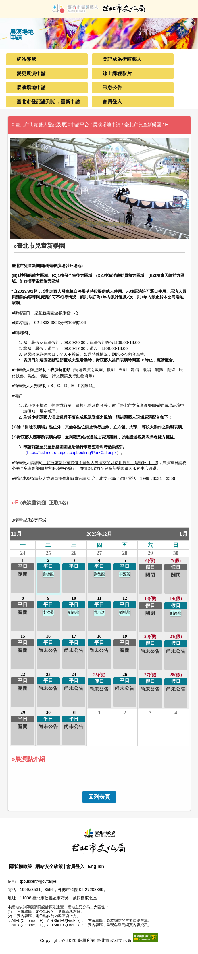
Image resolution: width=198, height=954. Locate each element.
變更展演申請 (31, 73)
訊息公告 (112, 87)
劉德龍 (48, 574)
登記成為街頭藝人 (122, 59)
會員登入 (112, 101)
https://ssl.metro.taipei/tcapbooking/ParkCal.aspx (72, 452)
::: (14, 124)
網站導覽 (26, 59)
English (96, 866)
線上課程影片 (117, 73)
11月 (16, 534)
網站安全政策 (49, 866)
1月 (183, 534)
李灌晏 (124, 574)
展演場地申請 (31, 87)
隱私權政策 (20, 866)
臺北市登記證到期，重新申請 (48, 101)
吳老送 (99, 612)
